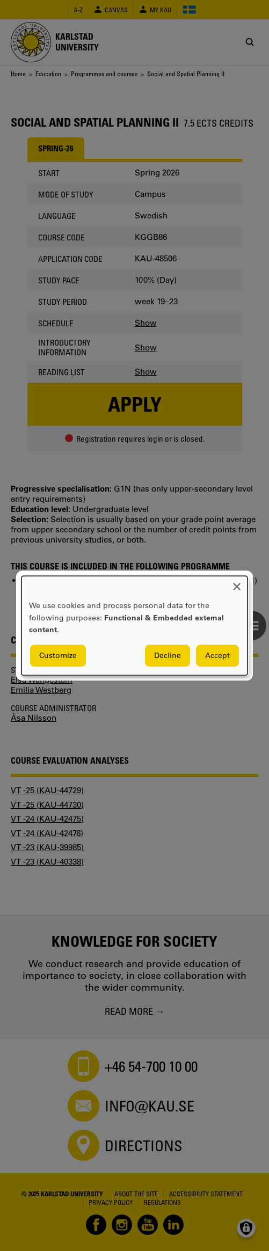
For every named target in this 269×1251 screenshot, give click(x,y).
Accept (217, 655)
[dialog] (134, 625)
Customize (58, 655)
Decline (167, 655)
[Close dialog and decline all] (237, 582)
